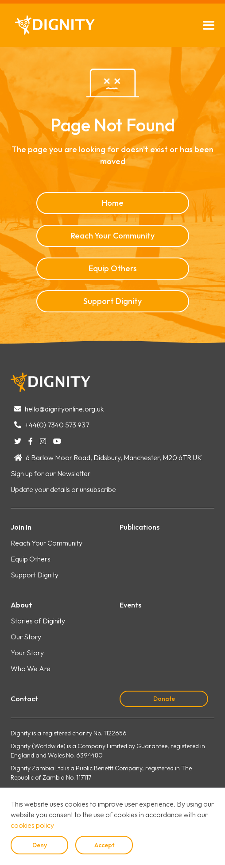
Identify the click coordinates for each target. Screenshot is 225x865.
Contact (24, 698)
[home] (53, 25)
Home (113, 203)
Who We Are (30, 668)
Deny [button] (39, 845)
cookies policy (32, 825)
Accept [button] (104, 845)
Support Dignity (112, 301)
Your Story (27, 652)
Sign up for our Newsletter (50, 473)
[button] (208, 25)
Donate (164, 699)
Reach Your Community (112, 236)
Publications (139, 527)
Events (130, 604)
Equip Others (113, 268)
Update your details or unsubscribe (63, 489)
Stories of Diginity (38, 620)
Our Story (26, 636)
